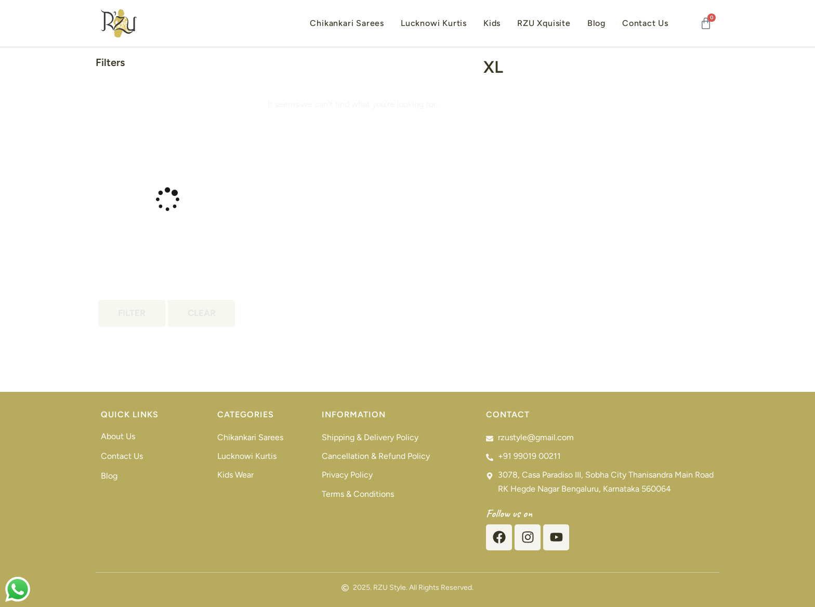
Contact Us (645, 23)
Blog (596, 23)
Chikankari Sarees (347, 23)
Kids (492, 23)
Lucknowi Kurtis (434, 23)
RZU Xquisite (544, 23)
